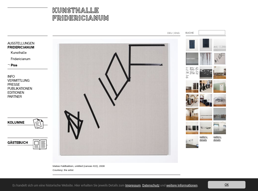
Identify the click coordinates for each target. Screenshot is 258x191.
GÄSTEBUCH (18, 143)
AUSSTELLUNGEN (21, 43)
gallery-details (204, 138)
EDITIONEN (16, 92)
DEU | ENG (173, 33)
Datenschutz (150, 185)
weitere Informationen (181, 185)
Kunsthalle (19, 53)
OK (227, 184)
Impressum (133, 185)
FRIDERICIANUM (21, 47)
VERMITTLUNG (19, 80)
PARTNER (15, 97)
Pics (14, 65)
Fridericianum (20, 59)
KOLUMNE (16, 122)
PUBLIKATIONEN (20, 88)
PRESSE (14, 84)
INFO (11, 76)
